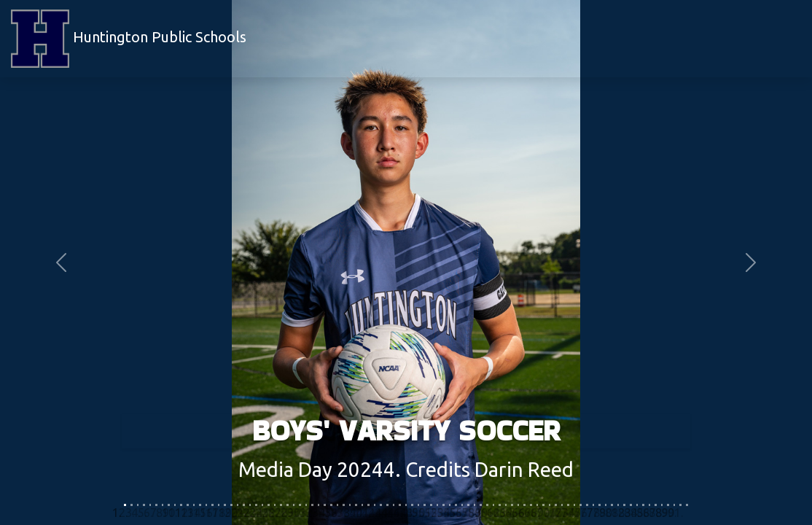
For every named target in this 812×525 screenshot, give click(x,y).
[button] (61, 262)
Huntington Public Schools (128, 38)
